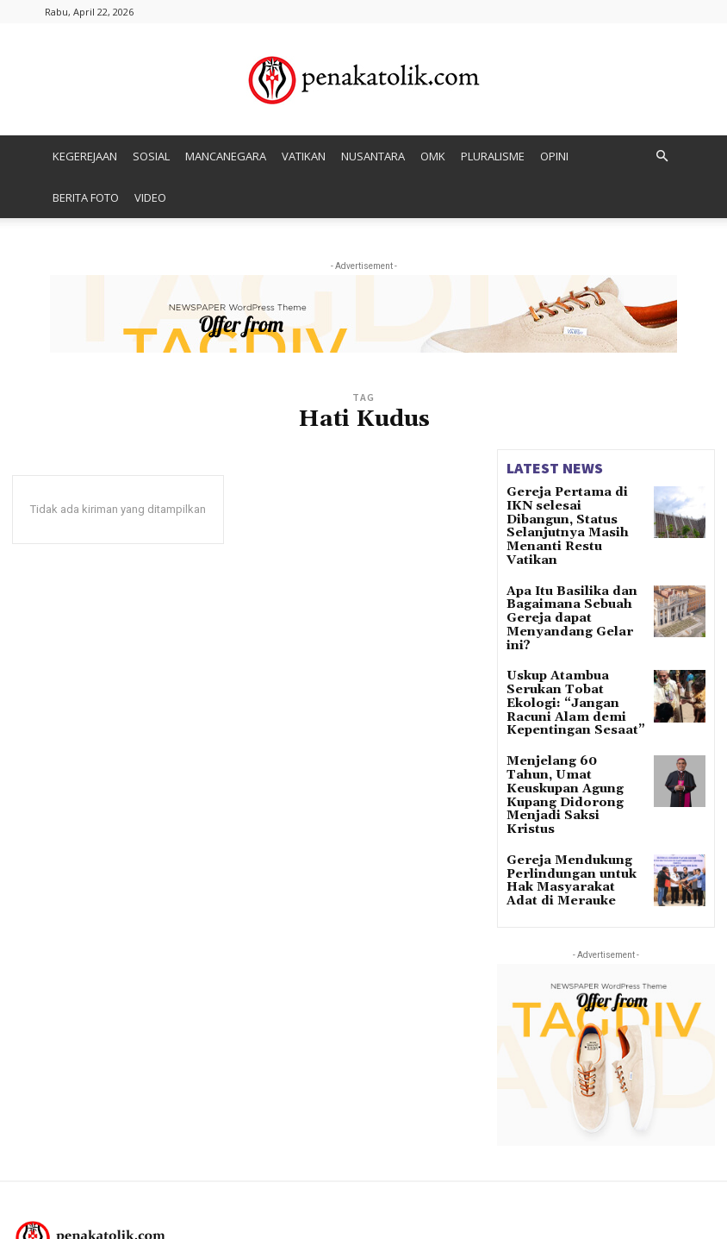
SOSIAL (151, 156)
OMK (432, 156)
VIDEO (150, 197)
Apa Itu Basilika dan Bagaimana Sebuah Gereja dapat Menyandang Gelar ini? (569, 574)
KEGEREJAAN (85, 156)
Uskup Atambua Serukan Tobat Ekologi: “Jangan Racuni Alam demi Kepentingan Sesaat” (574, 639)
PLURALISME (493, 156)
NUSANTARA (373, 156)
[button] (661, 156)
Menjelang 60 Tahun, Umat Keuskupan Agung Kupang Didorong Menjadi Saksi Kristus (572, 704)
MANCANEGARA (225, 156)
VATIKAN (304, 156)
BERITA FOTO (86, 197)
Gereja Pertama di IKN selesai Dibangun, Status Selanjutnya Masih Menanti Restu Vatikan (574, 510)
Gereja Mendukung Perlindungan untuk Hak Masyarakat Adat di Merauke (574, 769)
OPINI (554, 156)
